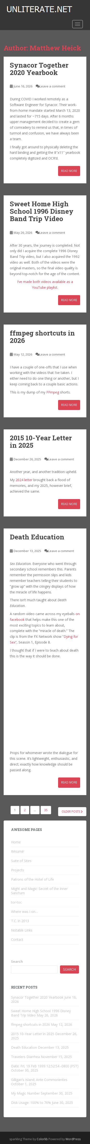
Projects (17, 870)
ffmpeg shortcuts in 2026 (42, 337)
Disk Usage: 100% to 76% (31, 1102)
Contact (17, 939)
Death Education (37, 536)
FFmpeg (52, 392)
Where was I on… (24, 911)
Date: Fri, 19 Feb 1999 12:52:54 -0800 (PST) (44, 1066)
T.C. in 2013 (20, 921)
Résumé (17, 851)
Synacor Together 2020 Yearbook (39, 69)
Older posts (72, 811)
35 (46, 810)
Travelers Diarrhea (25, 1056)
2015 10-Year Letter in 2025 (41, 441)
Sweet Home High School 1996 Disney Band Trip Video (41, 211)
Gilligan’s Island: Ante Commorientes (39, 1079)
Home (16, 842)
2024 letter (24, 480)
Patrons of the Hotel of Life (32, 879)
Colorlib (42, 1139)
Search (17, 961)
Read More (69, 171)
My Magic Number (25, 1093)
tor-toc (16, 902)
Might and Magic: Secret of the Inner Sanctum (39, 890)
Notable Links (21, 930)
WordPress (73, 1139)
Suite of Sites (21, 860)
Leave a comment (52, 86)
